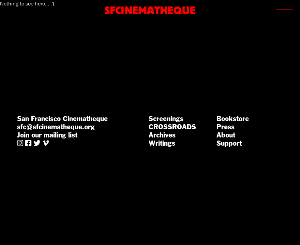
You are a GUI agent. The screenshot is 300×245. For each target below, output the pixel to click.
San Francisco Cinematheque (62, 119)
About (225, 135)
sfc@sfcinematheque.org (56, 127)
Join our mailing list (47, 135)
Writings (162, 143)
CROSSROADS (172, 127)
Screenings (166, 119)
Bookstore (232, 119)
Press (225, 127)
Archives (162, 135)
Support (229, 143)
